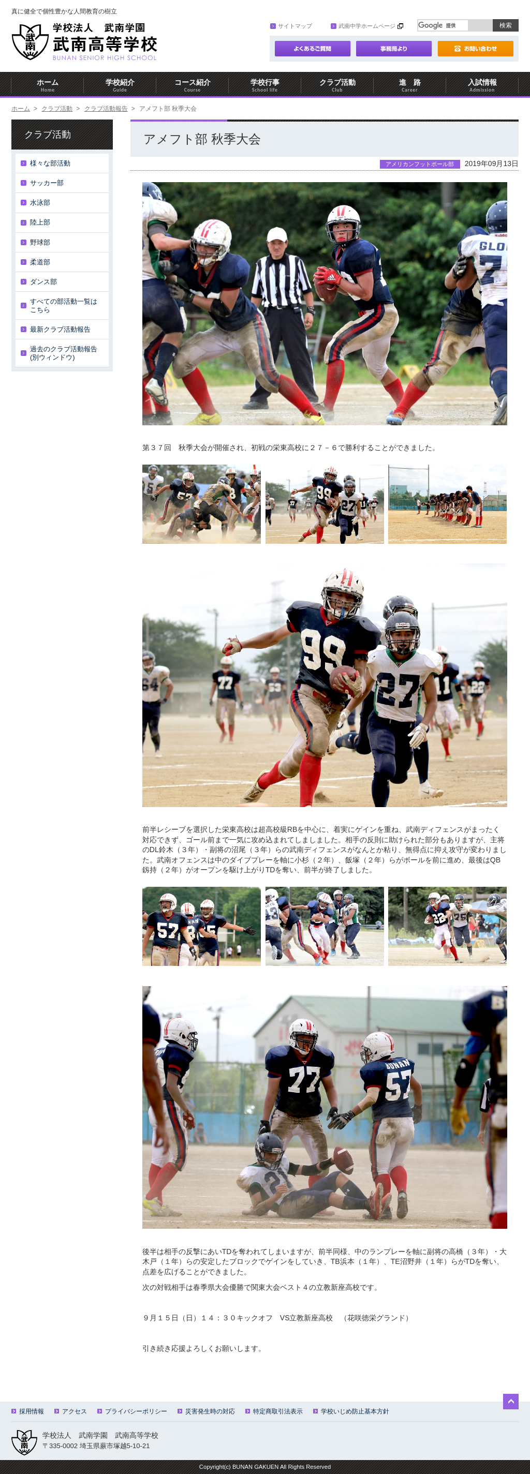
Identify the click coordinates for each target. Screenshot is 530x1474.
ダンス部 (43, 282)
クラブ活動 (337, 85)
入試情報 (482, 85)
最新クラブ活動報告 (60, 329)
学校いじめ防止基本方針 (351, 1411)
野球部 (40, 242)
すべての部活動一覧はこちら (63, 305)
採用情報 (27, 1411)
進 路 (410, 85)
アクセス (70, 1411)
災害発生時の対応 (206, 1411)
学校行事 (265, 85)
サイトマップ (291, 26)
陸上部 (40, 222)
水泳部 (40, 202)
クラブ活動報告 (106, 108)
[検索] (443, 25)
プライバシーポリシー (132, 1411)
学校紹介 (120, 85)
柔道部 (40, 262)
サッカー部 (47, 183)
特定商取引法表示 (274, 1411)
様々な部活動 (50, 163)
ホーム (47, 85)
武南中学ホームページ (363, 26)
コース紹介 (192, 85)
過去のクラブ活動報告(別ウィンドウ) (63, 353)
